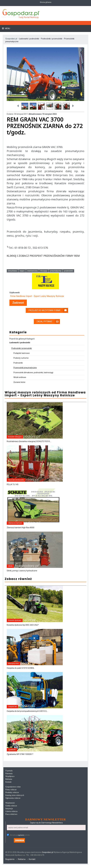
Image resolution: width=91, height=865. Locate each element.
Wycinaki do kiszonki (16, 480)
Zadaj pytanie (48, 321)
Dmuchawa (12, 271)
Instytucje (9, 809)
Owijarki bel (12, 706)
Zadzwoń (18, 302)
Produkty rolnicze (12, 792)
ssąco (22, 271)
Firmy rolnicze (11, 790)
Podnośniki (18, 363)
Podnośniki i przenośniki (51, 38)
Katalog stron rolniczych (14, 795)
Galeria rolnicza (11, 811)
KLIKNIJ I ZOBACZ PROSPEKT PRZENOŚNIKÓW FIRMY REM (43, 256)
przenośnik (68, 271)
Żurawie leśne (19, 382)
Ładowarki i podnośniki (29, 38)
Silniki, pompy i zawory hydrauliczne (22, 571)
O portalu (9, 771)
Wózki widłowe (19, 377)
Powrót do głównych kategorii (22, 339)
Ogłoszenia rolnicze (12, 798)
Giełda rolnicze (11, 806)
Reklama (8, 779)
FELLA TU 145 (12, 484)
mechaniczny (32, 271)
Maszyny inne (13, 663)
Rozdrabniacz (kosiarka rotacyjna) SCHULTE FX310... (29, 441)
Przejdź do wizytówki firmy (48, 310)
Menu (7, 28)
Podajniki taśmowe (21, 353)
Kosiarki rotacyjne (15, 437)
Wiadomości (10, 803)
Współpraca (9, 776)
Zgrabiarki (12, 750)
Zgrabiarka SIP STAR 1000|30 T (20, 754)
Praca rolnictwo (11, 814)
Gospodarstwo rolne (13, 787)
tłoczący (43, 271)
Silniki (10, 566)
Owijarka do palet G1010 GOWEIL (20, 668)
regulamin (21, 835)
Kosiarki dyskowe (14, 620)
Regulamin (10, 859)
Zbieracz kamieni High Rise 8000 (20, 527)
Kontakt (8, 782)
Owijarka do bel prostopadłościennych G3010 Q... (27, 711)
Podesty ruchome (21, 358)
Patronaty (9, 773)
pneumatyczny (55, 271)
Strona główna (45, 2)
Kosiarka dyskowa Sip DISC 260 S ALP (23, 625)
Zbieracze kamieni (15, 523)
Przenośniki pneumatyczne (25, 368)
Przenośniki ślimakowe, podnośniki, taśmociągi (33, 372)
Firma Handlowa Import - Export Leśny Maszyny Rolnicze (37, 296)
